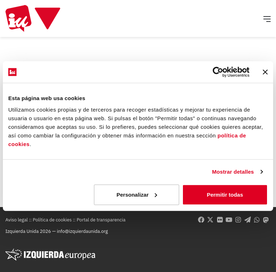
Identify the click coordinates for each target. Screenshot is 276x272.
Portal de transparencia (101, 220)
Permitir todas (225, 194)
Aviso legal (16, 220)
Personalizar (136, 194)
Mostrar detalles (233, 172)
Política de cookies (52, 220)
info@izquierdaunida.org (82, 231)
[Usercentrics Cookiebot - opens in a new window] (218, 72)
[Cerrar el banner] (265, 72)
